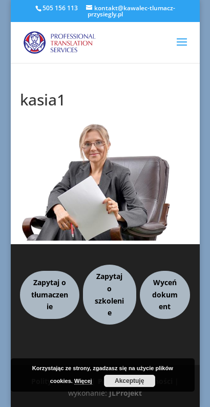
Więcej (83, 381)
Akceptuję (129, 380)
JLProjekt (125, 393)
